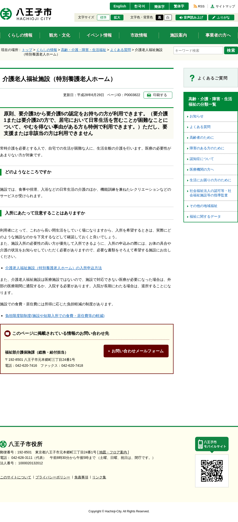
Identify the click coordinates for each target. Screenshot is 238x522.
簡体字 (159, 7)
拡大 (117, 17)
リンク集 (99, 477)
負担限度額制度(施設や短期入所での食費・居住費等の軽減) (54, 315)
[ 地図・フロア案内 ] (113, 452)
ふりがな (223, 17)
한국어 (139, 6)
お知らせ (197, 116)
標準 (103, 17)
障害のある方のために (207, 148)
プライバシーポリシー (52, 477)
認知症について (202, 159)
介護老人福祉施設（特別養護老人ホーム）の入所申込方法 (53, 268)
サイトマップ (225, 6)
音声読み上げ (193, 17)
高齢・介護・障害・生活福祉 (83, 50)
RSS (201, 6)
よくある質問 (120, 50)
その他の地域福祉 (203, 206)
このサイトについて (15, 477)
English (120, 6)
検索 (231, 50)
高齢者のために (202, 137)
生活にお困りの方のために (210, 180)
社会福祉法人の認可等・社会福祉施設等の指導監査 (210, 193)
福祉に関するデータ (205, 216)
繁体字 (179, 6)
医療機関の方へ (202, 169)
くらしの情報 (46, 50)
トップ (27, 50)
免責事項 (81, 477)
